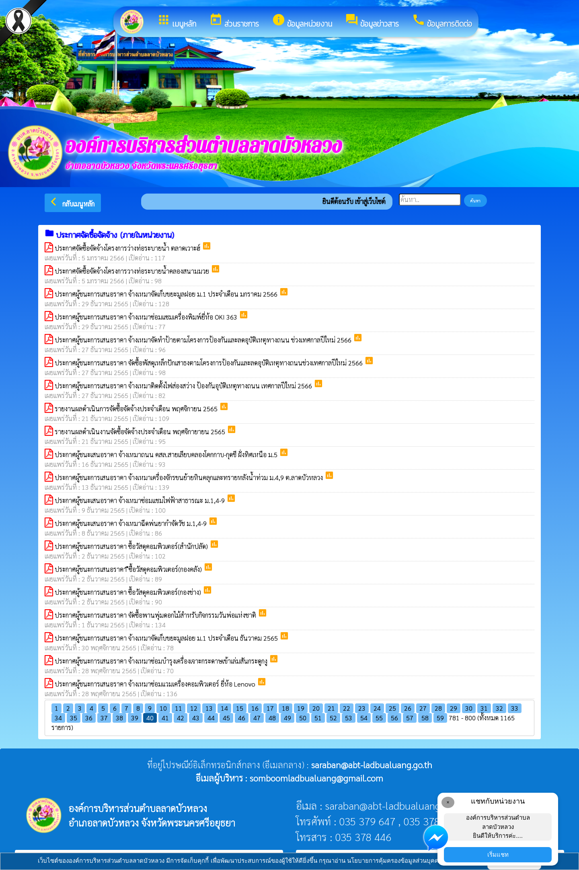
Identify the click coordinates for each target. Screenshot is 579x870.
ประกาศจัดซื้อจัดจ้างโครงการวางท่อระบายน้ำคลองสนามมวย (133, 271)
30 (468, 708)
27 (423, 708)
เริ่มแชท (498, 854)
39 (134, 717)
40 (150, 717)
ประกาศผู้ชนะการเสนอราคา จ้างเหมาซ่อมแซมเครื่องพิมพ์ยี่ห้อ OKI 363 (147, 317)
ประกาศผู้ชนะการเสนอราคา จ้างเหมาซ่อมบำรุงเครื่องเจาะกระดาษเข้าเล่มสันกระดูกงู (162, 661)
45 (226, 717)
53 (348, 717)
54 (364, 717)
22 (346, 708)
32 (499, 708)
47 (257, 717)
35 (73, 717)
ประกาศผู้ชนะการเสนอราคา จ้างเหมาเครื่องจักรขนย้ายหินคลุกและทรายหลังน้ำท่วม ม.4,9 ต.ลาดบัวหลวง (189, 477)
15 (239, 708)
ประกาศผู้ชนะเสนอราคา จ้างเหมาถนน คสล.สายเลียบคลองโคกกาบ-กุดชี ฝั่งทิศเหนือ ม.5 (167, 454)
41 (165, 717)
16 (255, 708)
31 (484, 708)
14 (224, 708)
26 (407, 708)
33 (514, 708)
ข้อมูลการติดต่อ (442, 21)
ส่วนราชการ (234, 21)
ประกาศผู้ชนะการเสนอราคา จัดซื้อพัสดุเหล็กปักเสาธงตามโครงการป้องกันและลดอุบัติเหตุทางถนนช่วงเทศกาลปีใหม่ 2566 (209, 363)
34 (58, 717)
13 (209, 708)
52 (333, 717)
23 (361, 708)
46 (241, 717)
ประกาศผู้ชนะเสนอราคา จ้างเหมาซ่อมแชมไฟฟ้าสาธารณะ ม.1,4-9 (140, 500)
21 (331, 708)
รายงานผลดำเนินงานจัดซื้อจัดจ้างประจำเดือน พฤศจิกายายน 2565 (141, 431)
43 (195, 717)
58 (425, 717)
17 (270, 708)
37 (104, 717)
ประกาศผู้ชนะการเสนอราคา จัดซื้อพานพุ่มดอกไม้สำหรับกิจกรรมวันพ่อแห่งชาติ (156, 615)
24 (377, 708)
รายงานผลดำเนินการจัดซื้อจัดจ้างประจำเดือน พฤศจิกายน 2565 (137, 408)
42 (180, 717)
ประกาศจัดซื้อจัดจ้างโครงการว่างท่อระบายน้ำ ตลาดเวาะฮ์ (128, 248)
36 (88, 717)
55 (379, 717)
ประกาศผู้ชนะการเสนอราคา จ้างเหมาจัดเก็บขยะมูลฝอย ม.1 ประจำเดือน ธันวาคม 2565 (167, 638)
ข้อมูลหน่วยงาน (302, 21)
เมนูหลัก (176, 21)
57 (409, 717)
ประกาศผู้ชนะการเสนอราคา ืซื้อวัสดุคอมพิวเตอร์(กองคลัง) (129, 569)
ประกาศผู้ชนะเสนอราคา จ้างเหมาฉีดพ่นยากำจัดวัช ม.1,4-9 (131, 523)
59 (440, 717)
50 (302, 717)
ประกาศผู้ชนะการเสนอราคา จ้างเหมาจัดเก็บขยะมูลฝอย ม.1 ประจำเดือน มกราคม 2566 (167, 294)
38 (119, 717)
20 (316, 708)
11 (178, 708)
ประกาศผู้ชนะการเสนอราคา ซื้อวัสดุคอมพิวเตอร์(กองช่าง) (129, 592)
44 (211, 717)
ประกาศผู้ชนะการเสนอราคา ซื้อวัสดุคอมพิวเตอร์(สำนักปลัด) (132, 546)
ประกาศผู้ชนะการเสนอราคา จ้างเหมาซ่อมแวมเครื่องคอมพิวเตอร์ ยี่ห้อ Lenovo (156, 684)
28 (438, 708)
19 (300, 708)
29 (453, 708)
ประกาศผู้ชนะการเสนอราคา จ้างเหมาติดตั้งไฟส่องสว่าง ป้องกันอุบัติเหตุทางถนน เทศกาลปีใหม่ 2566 (184, 385)
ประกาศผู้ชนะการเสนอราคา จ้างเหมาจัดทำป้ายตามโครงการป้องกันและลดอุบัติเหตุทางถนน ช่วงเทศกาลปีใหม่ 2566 (204, 340)
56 (394, 717)
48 (272, 717)
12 (193, 708)
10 (163, 708)
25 (392, 708)
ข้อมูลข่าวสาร (372, 21)
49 (287, 717)
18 (285, 708)
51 (318, 717)
